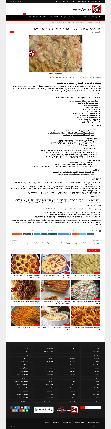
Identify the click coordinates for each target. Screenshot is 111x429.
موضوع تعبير (72, 401)
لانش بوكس (96, 394)
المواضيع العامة (35, 16)
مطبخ (71, 16)
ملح (29, 231)
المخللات (97, 368)
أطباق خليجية (96, 365)
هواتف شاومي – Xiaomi (22, 385)
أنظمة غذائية (72, 348)
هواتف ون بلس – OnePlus (22, 401)
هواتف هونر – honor (23, 398)
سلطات (97, 381)
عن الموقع (79, 1)
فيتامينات (43, 231)
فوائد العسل (49, 398)
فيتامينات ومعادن (48, 401)
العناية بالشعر (72, 371)
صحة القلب (74, 231)
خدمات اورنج (49, 362)
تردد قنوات (49, 391)
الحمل (74, 355)
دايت (74, 394)
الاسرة (74, 352)
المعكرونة (12, 32)
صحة (79, 231)
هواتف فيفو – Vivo (23, 388)
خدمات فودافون (48, 365)
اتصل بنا (55, 1)
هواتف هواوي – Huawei (22, 394)
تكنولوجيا (86, 16)
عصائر (98, 391)
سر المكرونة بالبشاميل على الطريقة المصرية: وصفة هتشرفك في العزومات (30, 243)
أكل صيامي (96, 358)
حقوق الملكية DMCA (71, 1)
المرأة (45, 16)
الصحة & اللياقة (72, 362)
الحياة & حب (54, 16)
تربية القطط (73, 391)
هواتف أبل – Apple (24, 368)
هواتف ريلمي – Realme (22, 378)
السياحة (73, 385)
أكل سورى (96, 355)
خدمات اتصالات (48, 371)
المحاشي (97, 362)
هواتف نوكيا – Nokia (23, 391)
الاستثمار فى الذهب (47, 352)
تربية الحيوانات (72, 388)
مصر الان (11, 426)
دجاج (86, 231)
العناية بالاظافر (72, 365)
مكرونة (33, 231)
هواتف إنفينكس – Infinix (22, 375)
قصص (97, 401)
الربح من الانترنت (48, 348)
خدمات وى (49, 368)
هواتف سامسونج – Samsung (21, 381)
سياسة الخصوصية (61, 1)
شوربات (97, 385)
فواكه (97, 398)
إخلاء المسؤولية (85, 1)
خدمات (77, 16)
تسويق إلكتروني (24, 365)
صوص (69, 231)
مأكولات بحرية (96, 352)
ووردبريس (26, 358)
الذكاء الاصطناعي (24, 362)
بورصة (50, 381)
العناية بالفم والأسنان (70, 375)
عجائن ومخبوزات (95, 388)
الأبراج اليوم (49, 375)
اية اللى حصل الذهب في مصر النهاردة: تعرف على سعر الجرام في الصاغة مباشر (80, 243)
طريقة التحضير (63, 231)
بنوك (51, 378)
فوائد (58, 231)
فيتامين (48, 231)
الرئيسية (96, 16)
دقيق (83, 231)
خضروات (50, 394)
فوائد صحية (53, 231)
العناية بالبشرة (72, 368)
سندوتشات (96, 375)
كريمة (38, 231)
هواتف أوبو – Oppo (23, 371)
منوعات (63, 16)
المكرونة (91, 231)
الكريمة (96, 231)
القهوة (73, 378)
